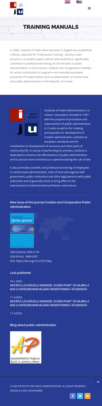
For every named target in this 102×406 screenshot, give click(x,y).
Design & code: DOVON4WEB (26, 390)
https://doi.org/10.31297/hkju (34, 261)
